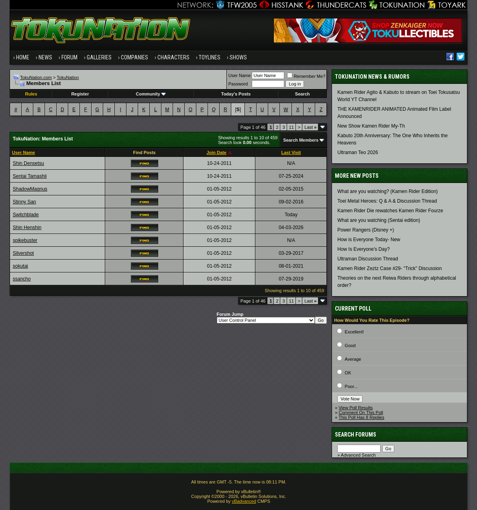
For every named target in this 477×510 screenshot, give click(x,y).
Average (353, 359)
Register (80, 93)
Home (22, 57)
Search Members (300, 140)
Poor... (351, 386)
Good (350, 345)
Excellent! (354, 331)
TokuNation (68, 77)
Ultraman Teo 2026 (357, 152)
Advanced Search (358, 455)
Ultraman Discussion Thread (367, 259)
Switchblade (26, 214)
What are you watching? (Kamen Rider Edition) (387, 191)
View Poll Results (355, 407)
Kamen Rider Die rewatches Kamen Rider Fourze (390, 210)
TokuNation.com (36, 77)
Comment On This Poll (360, 412)
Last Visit (291, 152)
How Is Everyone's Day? (363, 249)
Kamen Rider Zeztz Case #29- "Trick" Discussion (389, 268)
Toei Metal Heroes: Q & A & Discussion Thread (387, 201)
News (45, 57)
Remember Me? (306, 76)
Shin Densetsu (28, 163)
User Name (239, 75)
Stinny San (24, 202)
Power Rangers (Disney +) (365, 230)
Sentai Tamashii (30, 176)
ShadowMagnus (30, 189)
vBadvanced (244, 501)
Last (310, 127)
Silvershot (23, 253)
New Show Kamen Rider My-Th (371, 126)
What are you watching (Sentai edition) (378, 220)
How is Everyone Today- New (368, 239)
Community (151, 93)
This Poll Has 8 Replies (361, 417)
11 (291, 127)
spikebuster (25, 240)
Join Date (216, 152)
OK (348, 372)
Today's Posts (236, 93)
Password (238, 83)
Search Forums (355, 434)
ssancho (22, 279)
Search (302, 93)
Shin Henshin (27, 227)
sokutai (20, 266)
